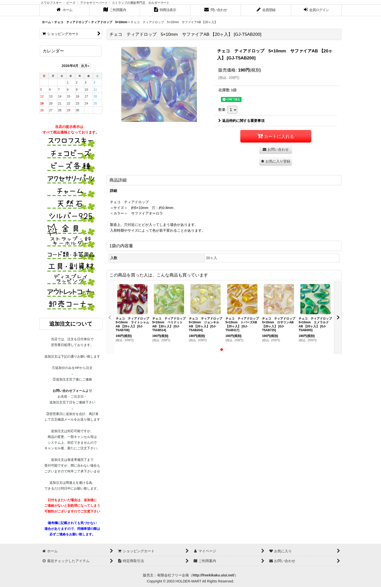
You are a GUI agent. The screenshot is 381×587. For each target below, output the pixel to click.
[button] (275, 161)
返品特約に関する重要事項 (241, 121)
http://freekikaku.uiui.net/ (213, 575)
